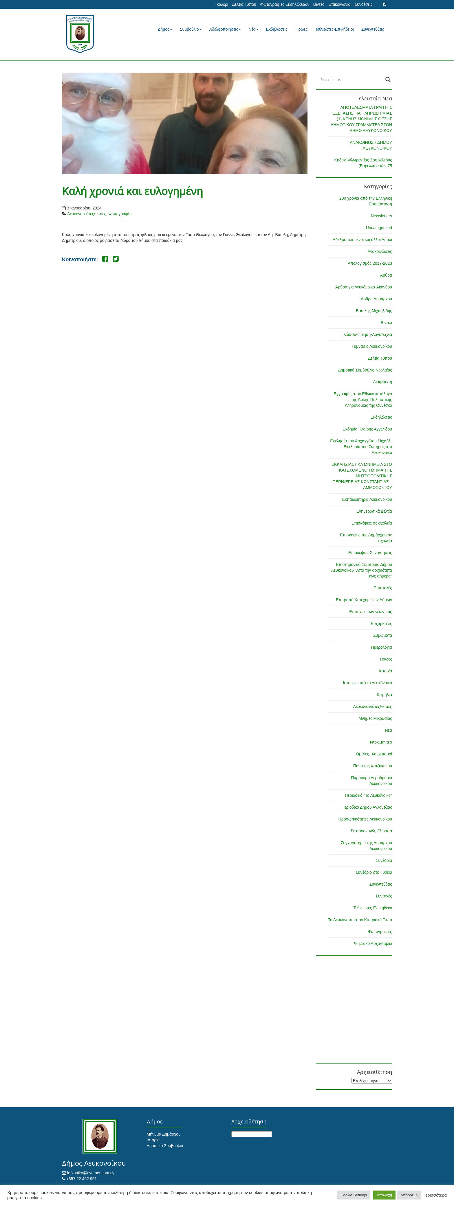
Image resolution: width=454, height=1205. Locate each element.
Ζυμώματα (382, 635)
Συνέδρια (384, 860)
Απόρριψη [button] (409, 1195)
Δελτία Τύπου (244, 4)
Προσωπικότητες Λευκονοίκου (365, 819)
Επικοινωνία (340, 4)
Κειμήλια (384, 694)
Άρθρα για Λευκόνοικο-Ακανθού (363, 287)
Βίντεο (319, 4)
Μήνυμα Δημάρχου (164, 1134)
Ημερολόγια (381, 647)
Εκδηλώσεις (277, 29)
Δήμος (165, 29)
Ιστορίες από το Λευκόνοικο (367, 682)
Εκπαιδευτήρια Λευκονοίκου (367, 499)
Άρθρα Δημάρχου (376, 299)
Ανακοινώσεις (379, 251)
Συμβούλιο (191, 29)
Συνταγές (384, 896)
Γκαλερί (221, 4)
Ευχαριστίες (381, 623)
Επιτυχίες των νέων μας (370, 611)
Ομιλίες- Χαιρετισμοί (374, 754)
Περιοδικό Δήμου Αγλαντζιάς (366, 807)
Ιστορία (385, 671)
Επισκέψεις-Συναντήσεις (370, 552)
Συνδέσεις (364, 4)
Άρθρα (386, 275)
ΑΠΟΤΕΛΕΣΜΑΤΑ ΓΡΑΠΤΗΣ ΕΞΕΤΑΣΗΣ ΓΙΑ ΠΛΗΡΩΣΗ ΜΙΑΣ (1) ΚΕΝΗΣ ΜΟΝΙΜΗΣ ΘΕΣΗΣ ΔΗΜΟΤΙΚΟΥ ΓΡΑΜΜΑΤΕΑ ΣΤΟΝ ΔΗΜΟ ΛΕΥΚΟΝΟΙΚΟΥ (361, 119)
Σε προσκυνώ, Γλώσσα (371, 831)
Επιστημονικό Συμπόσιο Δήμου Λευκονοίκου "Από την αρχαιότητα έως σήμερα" (361, 570)
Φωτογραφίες (120, 213)
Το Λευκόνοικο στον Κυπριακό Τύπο (360, 919)
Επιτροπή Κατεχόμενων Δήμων (364, 599)
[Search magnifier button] (388, 80)
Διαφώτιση (382, 382)
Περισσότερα (434, 1195)
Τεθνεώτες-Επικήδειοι (334, 29)
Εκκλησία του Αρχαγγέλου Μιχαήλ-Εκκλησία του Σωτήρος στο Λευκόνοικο (361, 447)
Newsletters (381, 216)
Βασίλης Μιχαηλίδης (374, 310)
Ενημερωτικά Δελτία (374, 511)
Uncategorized (379, 227)
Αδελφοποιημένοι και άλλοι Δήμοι (362, 239)
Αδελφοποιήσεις (225, 29)
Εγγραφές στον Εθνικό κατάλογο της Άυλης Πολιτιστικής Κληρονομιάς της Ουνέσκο (363, 399)
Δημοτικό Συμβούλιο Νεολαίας (365, 370)
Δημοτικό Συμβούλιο (165, 1145)
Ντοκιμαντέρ (381, 742)
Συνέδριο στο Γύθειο (374, 872)
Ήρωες (301, 29)
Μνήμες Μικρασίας (375, 718)
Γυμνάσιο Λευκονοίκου (372, 346)
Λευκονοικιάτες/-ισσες (86, 213)
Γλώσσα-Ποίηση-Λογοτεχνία (367, 334)
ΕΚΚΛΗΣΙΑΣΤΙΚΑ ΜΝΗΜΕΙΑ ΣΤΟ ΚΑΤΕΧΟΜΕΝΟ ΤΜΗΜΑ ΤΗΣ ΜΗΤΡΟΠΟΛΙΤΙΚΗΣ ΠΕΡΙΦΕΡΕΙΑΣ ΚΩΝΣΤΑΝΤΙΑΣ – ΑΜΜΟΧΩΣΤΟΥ (362, 476)
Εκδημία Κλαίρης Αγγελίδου (367, 429)
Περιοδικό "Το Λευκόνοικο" (368, 795)
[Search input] (352, 80)
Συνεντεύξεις (372, 29)
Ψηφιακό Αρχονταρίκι (373, 943)
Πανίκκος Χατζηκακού (372, 766)
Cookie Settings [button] (353, 1195)
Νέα (253, 29)
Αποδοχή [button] (384, 1195)
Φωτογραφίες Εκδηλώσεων (284, 4)
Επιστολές (383, 588)
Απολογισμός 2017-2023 (370, 263)
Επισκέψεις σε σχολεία (372, 523)
